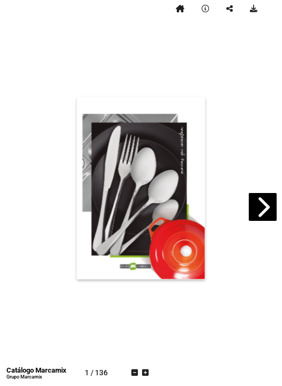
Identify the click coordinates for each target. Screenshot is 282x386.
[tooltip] (180, 8)
